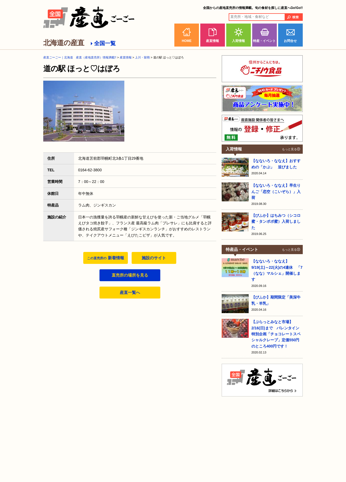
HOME (186, 41)
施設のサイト (154, 257)
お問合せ (290, 41)
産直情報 (212, 41)
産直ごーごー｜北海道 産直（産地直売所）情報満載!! (79, 57)
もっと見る (289, 149)
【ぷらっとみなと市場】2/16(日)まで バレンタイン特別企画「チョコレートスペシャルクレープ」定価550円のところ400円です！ (276, 334)
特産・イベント (264, 41)
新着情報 (105, 257)
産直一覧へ (130, 292)
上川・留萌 (142, 57)
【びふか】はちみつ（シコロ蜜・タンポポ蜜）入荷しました (276, 221)
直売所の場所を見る (130, 275)
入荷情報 (238, 41)
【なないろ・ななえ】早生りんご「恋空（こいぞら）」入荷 (276, 191)
